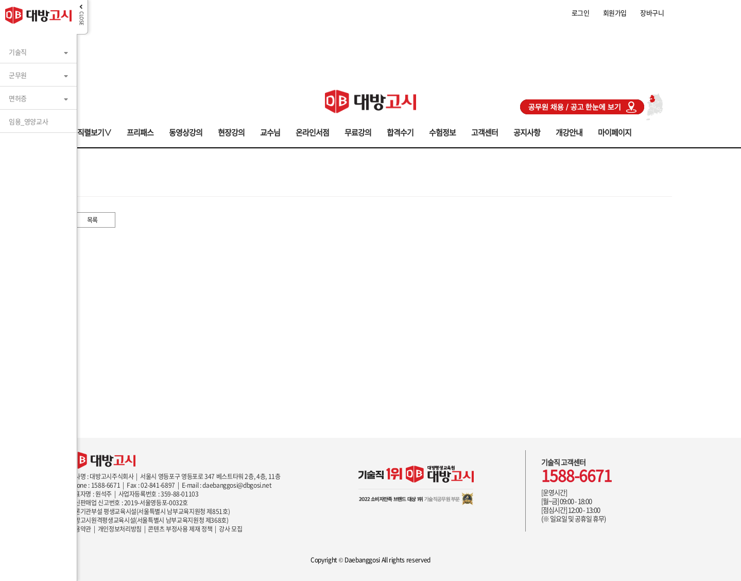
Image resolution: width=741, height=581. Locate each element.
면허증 (18, 98)
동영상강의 (185, 131)
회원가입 (615, 13)
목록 (92, 220)
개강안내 (569, 131)
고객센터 (484, 131)
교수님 (270, 131)
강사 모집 (230, 529)
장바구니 (652, 13)
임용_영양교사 (28, 121)
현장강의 (231, 131)
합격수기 (400, 131)
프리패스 (140, 131)
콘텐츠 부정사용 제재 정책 (180, 529)
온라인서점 (312, 131)
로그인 (581, 13)
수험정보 (442, 131)
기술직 (18, 52)
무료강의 (357, 131)
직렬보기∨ (94, 131)
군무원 (18, 75)
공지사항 (526, 131)
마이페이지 (614, 131)
